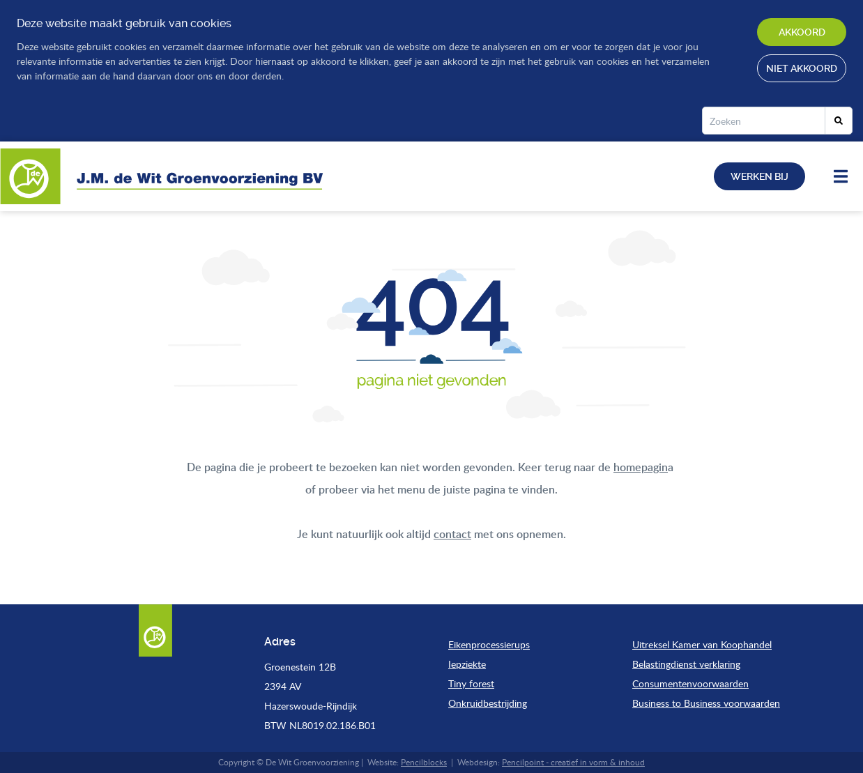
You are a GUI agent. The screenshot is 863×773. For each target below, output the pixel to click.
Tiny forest (471, 683)
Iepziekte (467, 664)
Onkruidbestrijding (487, 703)
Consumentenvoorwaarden (690, 683)
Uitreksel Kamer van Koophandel (702, 644)
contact (452, 534)
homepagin (640, 467)
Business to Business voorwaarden (706, 703)
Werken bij (759, 176)
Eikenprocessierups (489, 644)
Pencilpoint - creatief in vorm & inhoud (573, 762)
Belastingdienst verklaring (686, 664)
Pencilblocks (424, 762)
